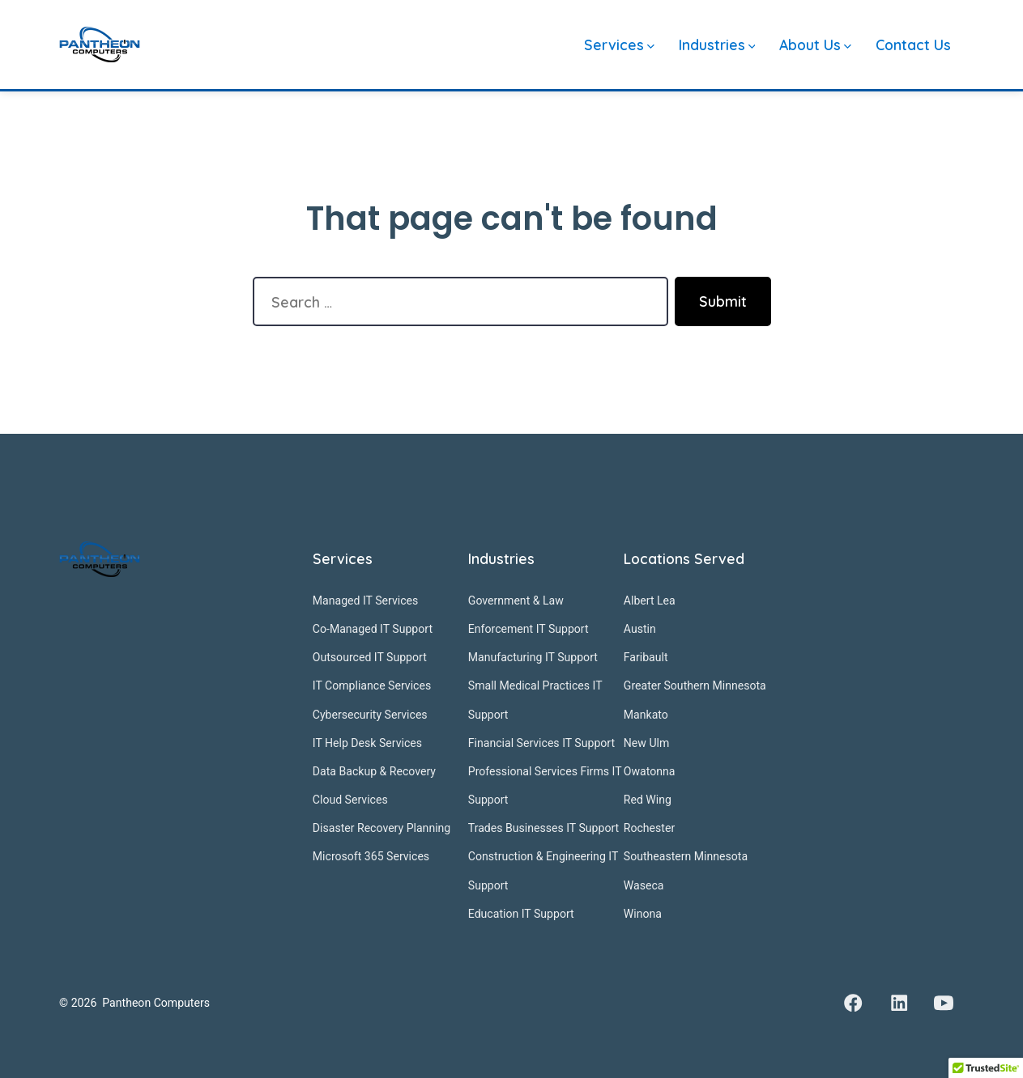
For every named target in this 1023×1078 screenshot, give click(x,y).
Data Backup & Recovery (374, 771)
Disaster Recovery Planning (381, 827)
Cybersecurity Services (370, 714)
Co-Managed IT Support (373, 628)
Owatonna (650, 771)
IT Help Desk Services (367, 742)
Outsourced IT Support (370, 657)
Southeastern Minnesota (686, 856)
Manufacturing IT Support (533, 657)
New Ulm (646, 742)
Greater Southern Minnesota (695, 685)
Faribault (646, 657)
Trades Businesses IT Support (543, 827)
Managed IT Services (366, 600)
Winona (643, 913)
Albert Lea (650, 600)
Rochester (649, 827)
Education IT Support (521, 913)
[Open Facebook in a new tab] (854, 1004)
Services (619, 44)
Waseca (644, 885)
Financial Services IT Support (541, 742)
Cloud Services (350, 799)
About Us (815, 44)
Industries (717, 44)
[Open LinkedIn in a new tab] (899, 1004)
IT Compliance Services (372, 685)
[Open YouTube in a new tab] (943, 1004)
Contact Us (913, 44)
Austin (640, 628)
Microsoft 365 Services (371, 856)
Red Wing (647, 799)
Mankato (646, 714)
